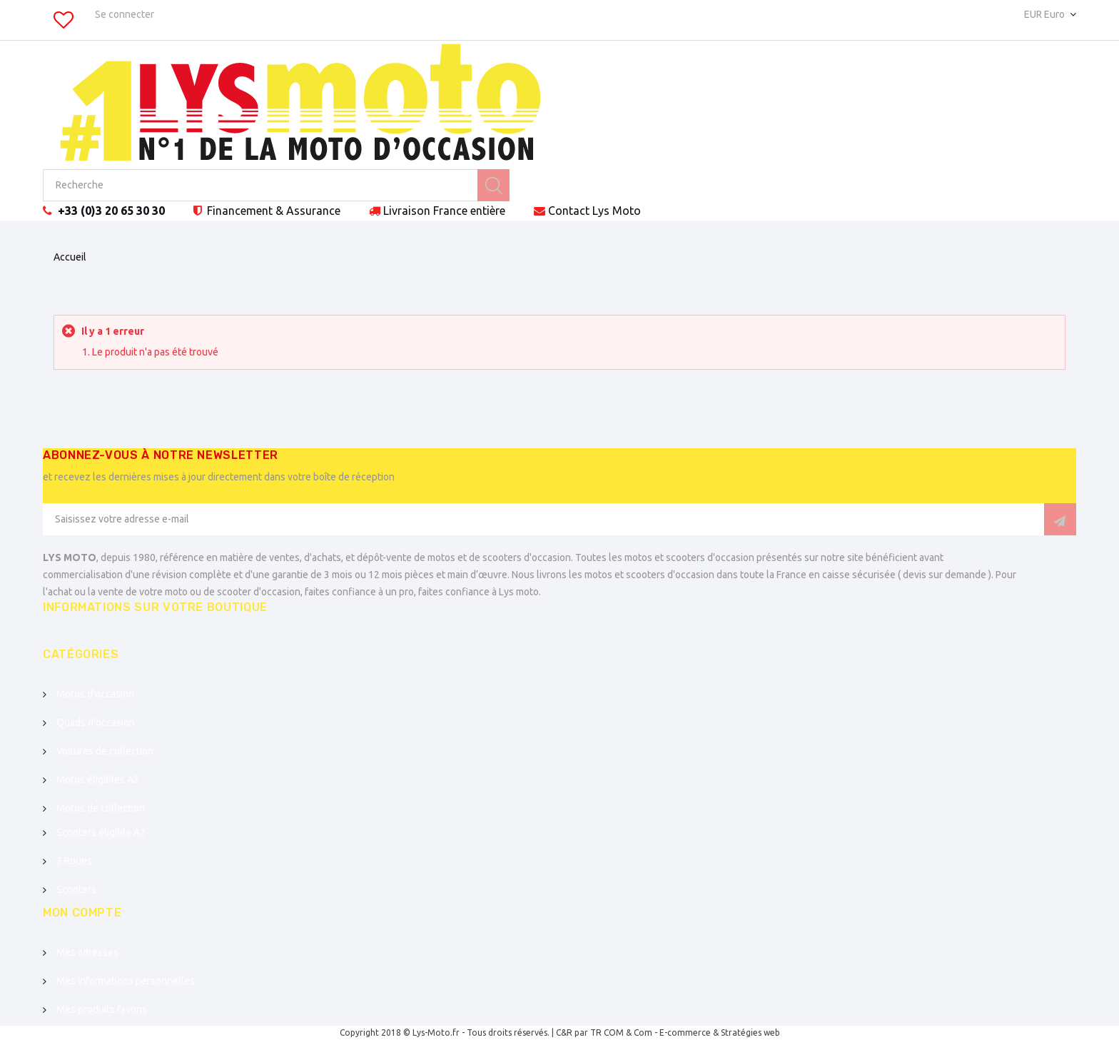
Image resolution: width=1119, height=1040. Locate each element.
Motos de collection (100, 808)
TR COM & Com (621, 1032)
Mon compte (82, 912)
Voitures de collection (104, 751)
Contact (594, 210)
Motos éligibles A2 (97, 779)
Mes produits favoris (101, 1009)
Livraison (444, 210)
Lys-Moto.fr (436, 1032)
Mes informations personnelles (125, 980)
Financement (272, 210)
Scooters (76, 889)
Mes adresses (87, 952)
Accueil (70, 257)
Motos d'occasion (95, 694)
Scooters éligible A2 (101, 832)
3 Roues (74, 861)
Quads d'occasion (95, 722)
